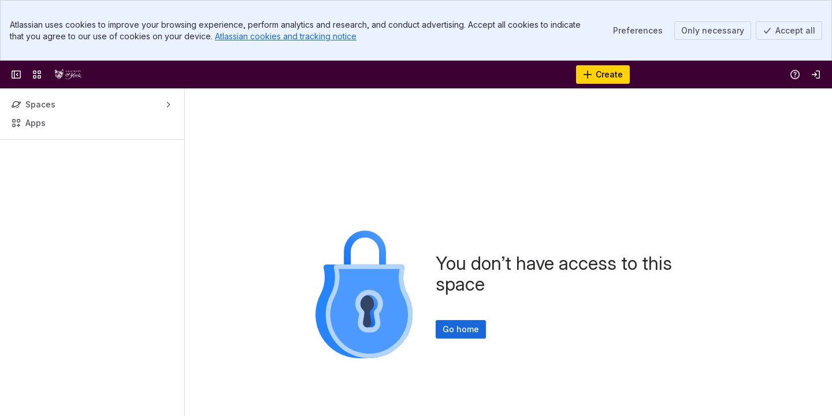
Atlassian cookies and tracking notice (285, 36)
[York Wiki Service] (68, 74)
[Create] (603, 74)
